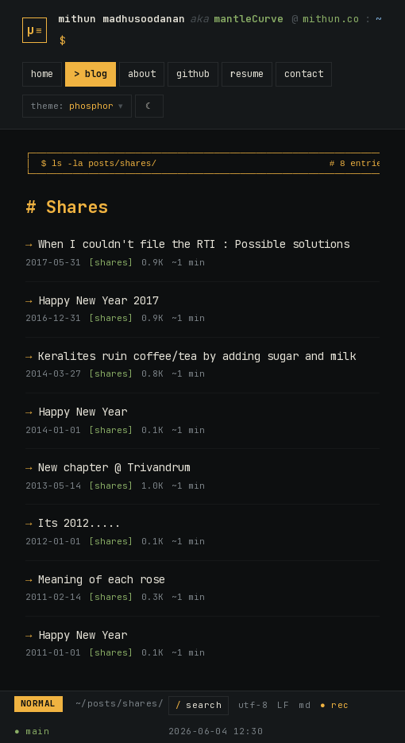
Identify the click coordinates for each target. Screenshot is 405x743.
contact (303, 74)
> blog (90, 74)
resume (247, 74)
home (42, 74)
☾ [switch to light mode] (150, 105)
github (193, 74)
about (142, 74)
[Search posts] (198, 705)
